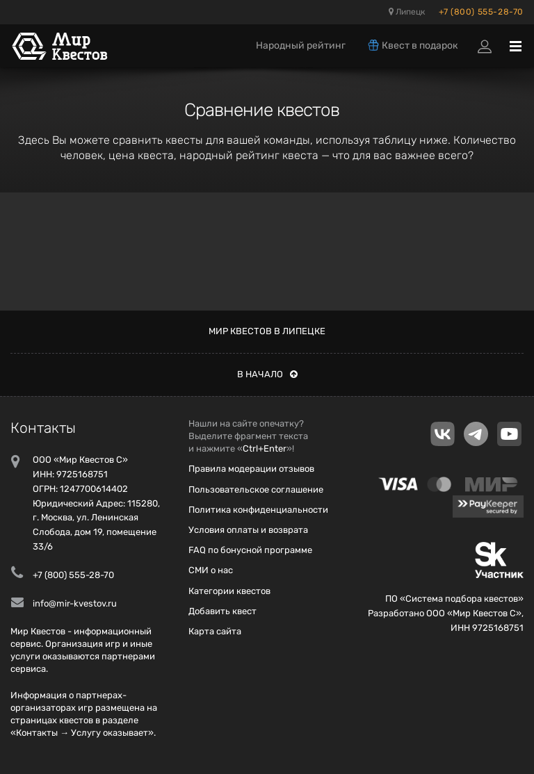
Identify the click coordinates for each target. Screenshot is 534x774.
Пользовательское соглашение (255, 489)
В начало (267, 374)
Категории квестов (229, 591)
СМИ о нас (210, 570)
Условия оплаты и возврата (248, 530)
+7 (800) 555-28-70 (481, 12)
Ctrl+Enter (264, 448)
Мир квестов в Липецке (267, 331)
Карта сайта (214, 631)
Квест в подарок (412, 45)
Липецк (407, 12)
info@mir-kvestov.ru (75, 603)
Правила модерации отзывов (251, 468)
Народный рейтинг (301, 45)
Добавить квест (222, 611)
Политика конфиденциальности (258, 509)
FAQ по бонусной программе (250, 550)
